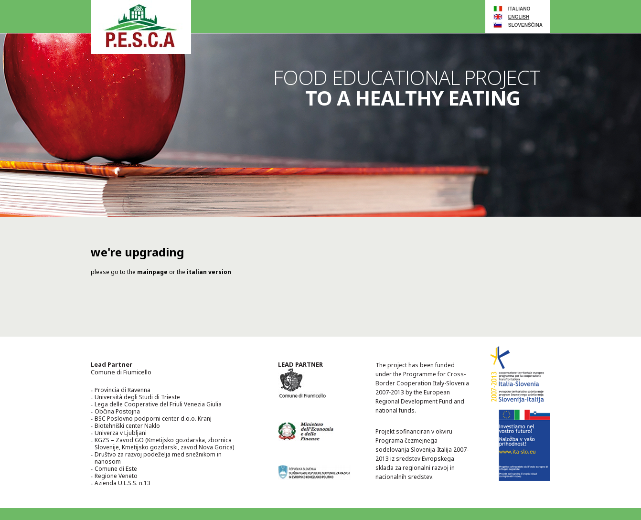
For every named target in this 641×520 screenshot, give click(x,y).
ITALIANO (519, 8)
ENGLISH (518, 17)
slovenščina (525, 25)
